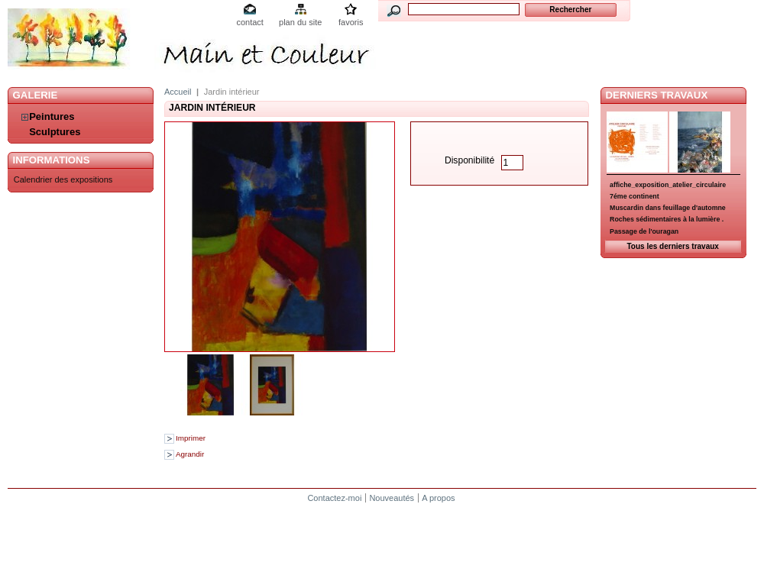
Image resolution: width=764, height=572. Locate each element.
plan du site (300, 22)
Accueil (177, 91)
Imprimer (191, 438)
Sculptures (54, 131)
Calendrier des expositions (63, 179)
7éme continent (634, 196)
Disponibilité (469, 160)
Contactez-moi (334, 498)
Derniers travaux (657, 95)
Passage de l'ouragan (644, 231)
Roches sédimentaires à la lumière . (667, 219)
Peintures (51, 116)
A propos (438, 498)
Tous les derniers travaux (672, 246)
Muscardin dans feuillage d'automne (668, 208)
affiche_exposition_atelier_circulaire (668, 185)
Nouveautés (391, 498)
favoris (350, 22)
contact (249, 22)
